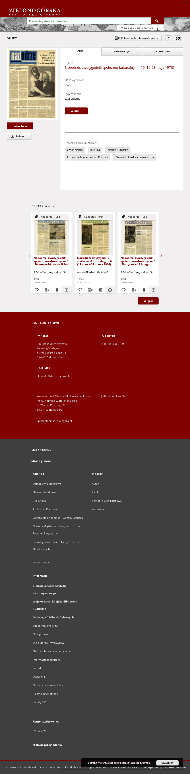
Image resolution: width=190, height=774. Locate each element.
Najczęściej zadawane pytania (52, 651)
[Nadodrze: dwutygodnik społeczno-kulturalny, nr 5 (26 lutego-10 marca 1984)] (51, 234)
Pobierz (18, 136)
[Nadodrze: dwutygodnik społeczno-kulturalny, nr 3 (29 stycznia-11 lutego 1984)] (138, 234)
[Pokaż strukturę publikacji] (51, 217)
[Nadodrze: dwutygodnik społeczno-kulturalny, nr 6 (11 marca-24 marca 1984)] (95, 234)
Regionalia (39, 501)
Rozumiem (167, 762)
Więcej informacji (141, 762)
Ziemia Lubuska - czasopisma (135, 157)
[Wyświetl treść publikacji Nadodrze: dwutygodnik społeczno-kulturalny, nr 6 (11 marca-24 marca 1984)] (100, 290)
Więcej (148, 301)
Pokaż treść (19, 126)
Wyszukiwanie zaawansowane (137, 27)
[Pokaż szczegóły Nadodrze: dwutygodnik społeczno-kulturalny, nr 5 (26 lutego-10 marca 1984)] (66, 290)
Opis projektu (41, 634)
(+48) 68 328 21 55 (113, 344)
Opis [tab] (80, 51)
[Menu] (185, 3)
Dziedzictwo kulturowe (47, 484)
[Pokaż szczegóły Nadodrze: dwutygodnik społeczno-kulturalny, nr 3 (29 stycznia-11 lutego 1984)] (153, 290)
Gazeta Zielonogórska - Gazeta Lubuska (58, 518)
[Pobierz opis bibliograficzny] (46, 290)
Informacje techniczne (47, 660)
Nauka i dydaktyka (44, 492)
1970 (68, 85)
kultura (95, 150)
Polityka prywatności (45, 694)
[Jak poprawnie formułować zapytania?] (161, 27)
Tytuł (95, 492)
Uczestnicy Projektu (45, 626)
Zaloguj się (40, 730)
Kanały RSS (40, 702)
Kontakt (37, 668)
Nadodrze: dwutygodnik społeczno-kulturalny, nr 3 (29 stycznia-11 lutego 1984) (138, 261)
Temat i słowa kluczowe (107, 501)
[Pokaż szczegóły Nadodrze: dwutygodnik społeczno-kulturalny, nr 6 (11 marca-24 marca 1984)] (109, 290)
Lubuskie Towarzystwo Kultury (87, 157)
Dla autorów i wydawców (48, 643)
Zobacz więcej (42, 562)
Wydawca (98, 509)
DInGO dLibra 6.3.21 (74, 767)
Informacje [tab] (122, 51)
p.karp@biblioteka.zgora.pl (55, 421)
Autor (95, 484)
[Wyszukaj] (157, 20)
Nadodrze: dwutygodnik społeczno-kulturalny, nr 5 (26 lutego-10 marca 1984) (51, 261)
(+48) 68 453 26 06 (113, 396)
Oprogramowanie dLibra (48, 685)
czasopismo (73, 99)
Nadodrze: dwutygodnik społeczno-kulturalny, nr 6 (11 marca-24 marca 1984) (94, 261)
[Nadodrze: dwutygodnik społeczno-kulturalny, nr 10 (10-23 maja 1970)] (32, 84)
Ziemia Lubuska (117, 150)
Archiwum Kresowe (45, 509)
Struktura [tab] (163, 51)
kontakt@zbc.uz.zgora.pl (53, 376)
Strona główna (41, 461)
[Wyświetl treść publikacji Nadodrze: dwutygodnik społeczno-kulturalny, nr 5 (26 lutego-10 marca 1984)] (57, 290)
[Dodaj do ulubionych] (168, 38)
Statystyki (39, 677)
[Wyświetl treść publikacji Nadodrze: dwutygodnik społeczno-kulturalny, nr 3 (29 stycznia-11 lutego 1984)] (144, 290)
